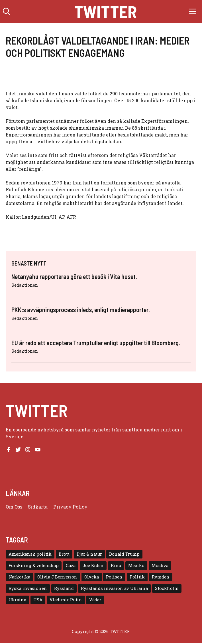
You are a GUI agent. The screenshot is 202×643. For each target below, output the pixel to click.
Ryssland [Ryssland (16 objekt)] (64, 588)
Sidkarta (38, 507)
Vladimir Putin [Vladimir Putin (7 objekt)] (66, 599)
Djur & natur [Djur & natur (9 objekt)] (89, 554)
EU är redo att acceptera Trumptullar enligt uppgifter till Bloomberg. (95, 342)
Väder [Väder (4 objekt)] (95, 599)
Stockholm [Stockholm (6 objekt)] (167, 588)
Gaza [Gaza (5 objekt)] (71, 565)
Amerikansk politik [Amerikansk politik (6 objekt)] (30, 554)
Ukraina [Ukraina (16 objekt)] (17, 599)
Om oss (14, 507)
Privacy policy (70, 507)
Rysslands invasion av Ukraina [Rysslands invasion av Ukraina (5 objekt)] (114, 588)
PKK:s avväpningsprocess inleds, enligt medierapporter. (80, 309)
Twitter (105, 11)
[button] (6, 11)
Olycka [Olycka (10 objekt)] (91, 577)
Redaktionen (24, 285)
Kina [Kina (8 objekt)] (116, 565)
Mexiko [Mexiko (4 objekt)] (136, 565)
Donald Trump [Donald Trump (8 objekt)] (124, 554)
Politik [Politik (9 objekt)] (137, 577)
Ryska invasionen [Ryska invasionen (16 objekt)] (28, 588)
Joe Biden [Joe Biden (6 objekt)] (93, 565)
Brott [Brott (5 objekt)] (64, 554)
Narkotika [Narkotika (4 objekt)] (19, 577)
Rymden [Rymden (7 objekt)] (161, 577)
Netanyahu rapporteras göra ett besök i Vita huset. (74, 276)
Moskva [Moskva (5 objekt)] (160, 565)
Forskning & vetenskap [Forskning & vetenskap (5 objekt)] (34, 565)
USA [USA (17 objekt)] (37, 599)
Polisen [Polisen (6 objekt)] (114, 577)
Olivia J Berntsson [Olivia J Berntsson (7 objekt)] (57, 577)
